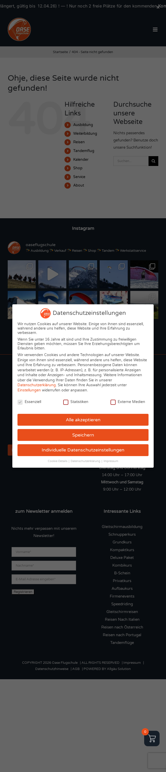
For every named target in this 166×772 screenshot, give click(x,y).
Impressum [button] (111, 461)
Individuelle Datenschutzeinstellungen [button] (83, 450)
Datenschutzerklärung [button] (86, 461)
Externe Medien (127, 402)
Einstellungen (29, 390)
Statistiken (75, 402)
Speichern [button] (83, 435)
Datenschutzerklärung (36, 385)
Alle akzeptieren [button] (83, 420)
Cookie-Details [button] (58, 461)
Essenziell (29, 402)
